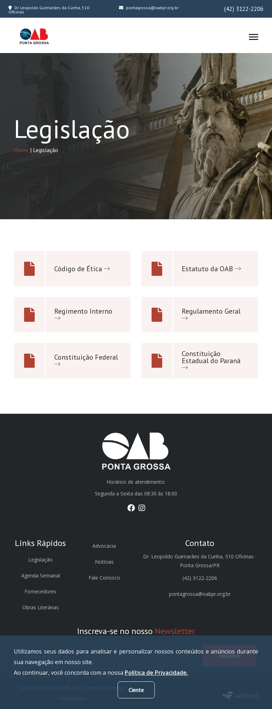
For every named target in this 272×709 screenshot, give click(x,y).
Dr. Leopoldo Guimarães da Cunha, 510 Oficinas (48, 9)
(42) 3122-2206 (244, 9)
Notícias (104, 561)
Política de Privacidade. (156, 672)
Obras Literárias (40, 607)
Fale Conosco (104, 577)
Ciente (136, 689)
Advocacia (104, 545)
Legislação (40, 559)
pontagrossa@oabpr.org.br (148, 7)
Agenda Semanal (40, 575)
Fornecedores (40, 591)
